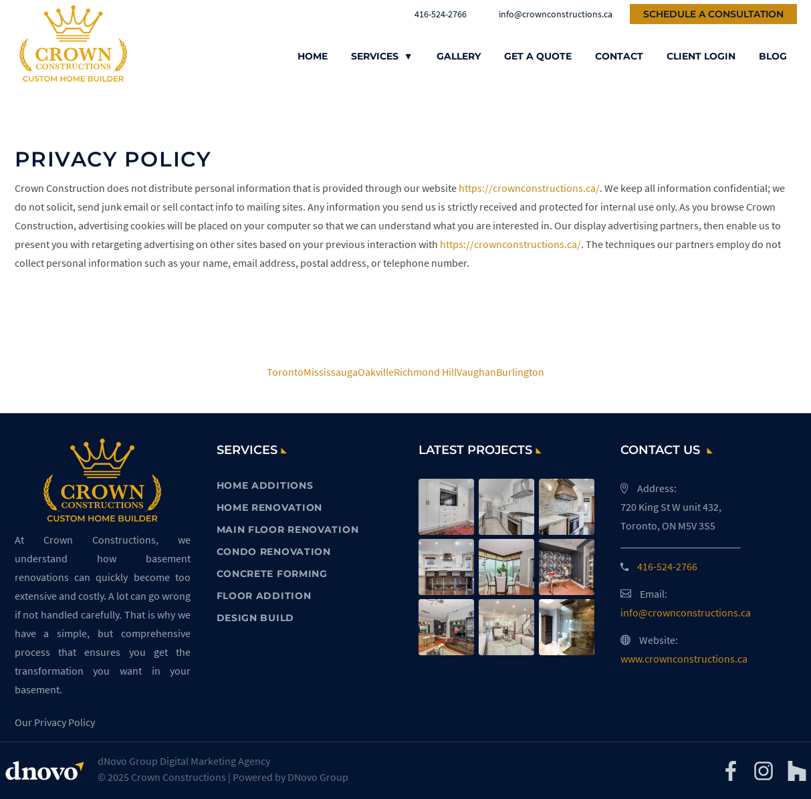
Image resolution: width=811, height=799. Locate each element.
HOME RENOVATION (270, 507)
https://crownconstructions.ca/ (529, 188)
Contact (619, 56)
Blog (773, 56)
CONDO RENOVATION (274, 552)
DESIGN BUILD (255, 618)
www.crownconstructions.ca (683, 658)
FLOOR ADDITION (264, 596)
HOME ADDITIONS (265, 485)
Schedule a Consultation (713, 14)
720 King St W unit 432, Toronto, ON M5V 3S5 (670, 516)
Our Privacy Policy (55, 722)
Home (313, 56)
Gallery (459, 56)
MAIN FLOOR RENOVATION (288, 530)
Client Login (701, 56)
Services (382, 56)
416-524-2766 (434, 14)
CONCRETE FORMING (272, 574)
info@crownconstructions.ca (548, 14)
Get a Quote (538, 56)
